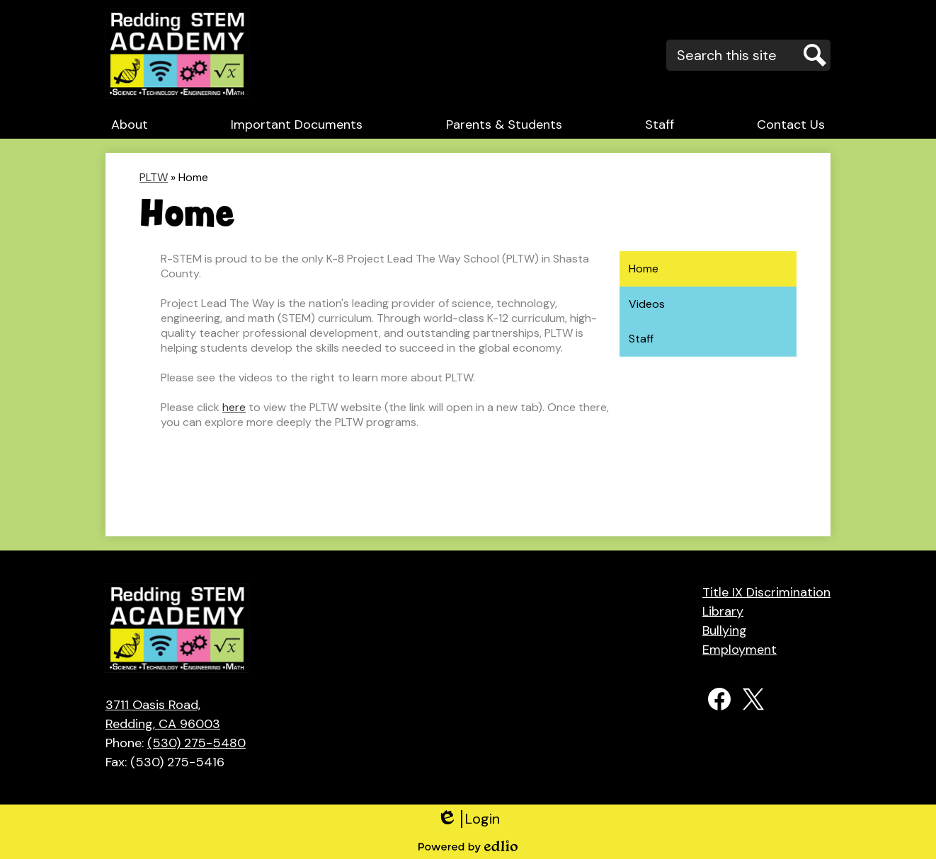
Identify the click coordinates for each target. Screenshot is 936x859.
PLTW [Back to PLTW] (153, 177)
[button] (129, 124)
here (234, 407)
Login (468, 819)
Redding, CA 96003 (175, 714)
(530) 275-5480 (196, 742)
